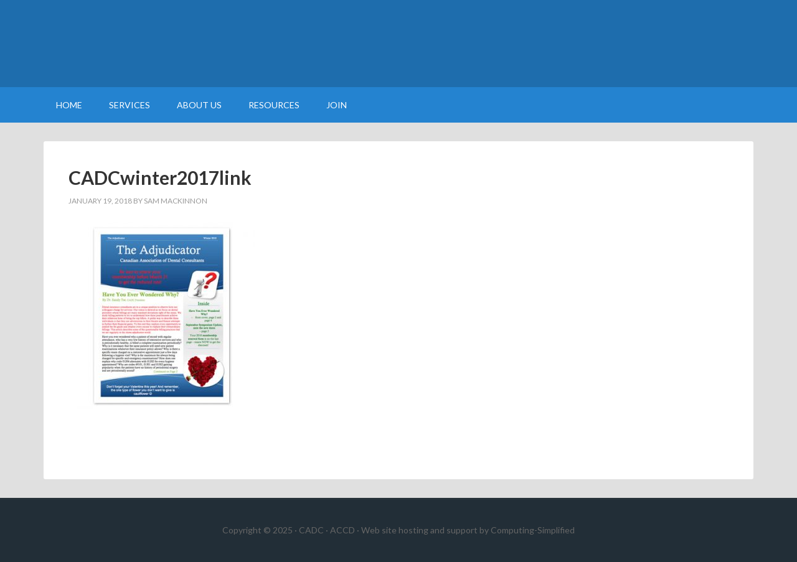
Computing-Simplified (533, 530)
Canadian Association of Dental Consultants (398, 43)
